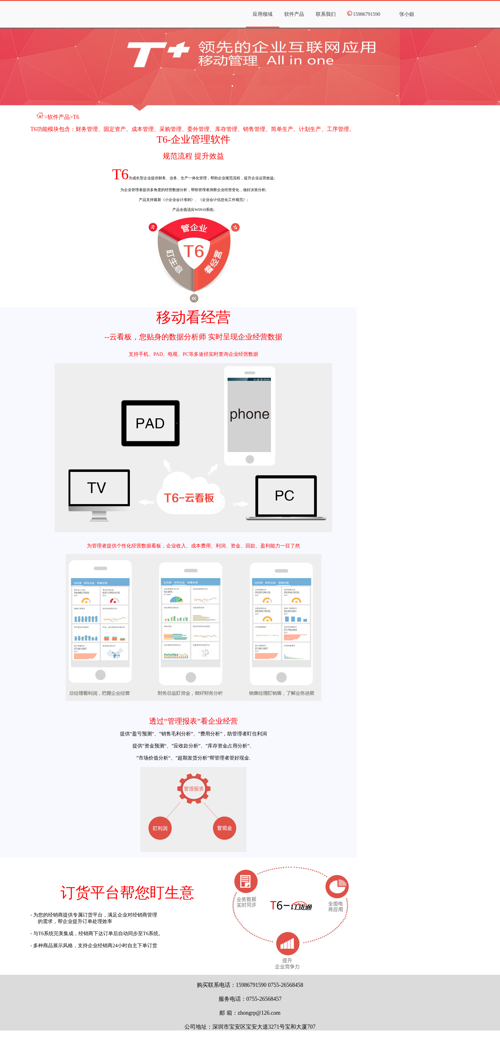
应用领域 (262, 14)
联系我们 (326, 14)
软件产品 (294, 14)
